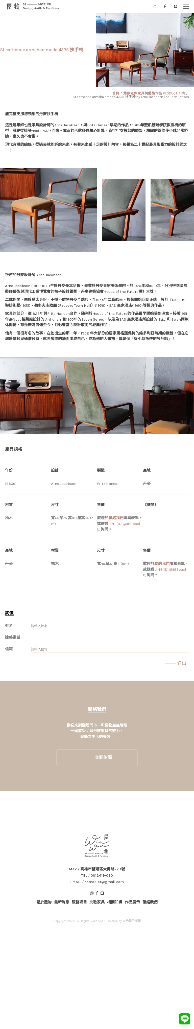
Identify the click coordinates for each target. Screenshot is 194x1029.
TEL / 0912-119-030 (97, 875)
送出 (181, 663)
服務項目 (79, 902)
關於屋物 (44, 902)
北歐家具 (97, 902)
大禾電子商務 (132, 921)
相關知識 (114, 902)
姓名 (9, 626)
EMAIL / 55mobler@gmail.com (97, 882)
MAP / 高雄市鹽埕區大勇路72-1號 (97, 869)
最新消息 (61, 902)
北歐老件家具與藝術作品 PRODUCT (150, 93)
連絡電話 (12, 637)
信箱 (9, 649)
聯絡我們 (116, 518)
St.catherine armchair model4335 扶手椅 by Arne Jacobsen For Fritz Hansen (131, 97)
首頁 (115, 93)
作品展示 (132, 902)
